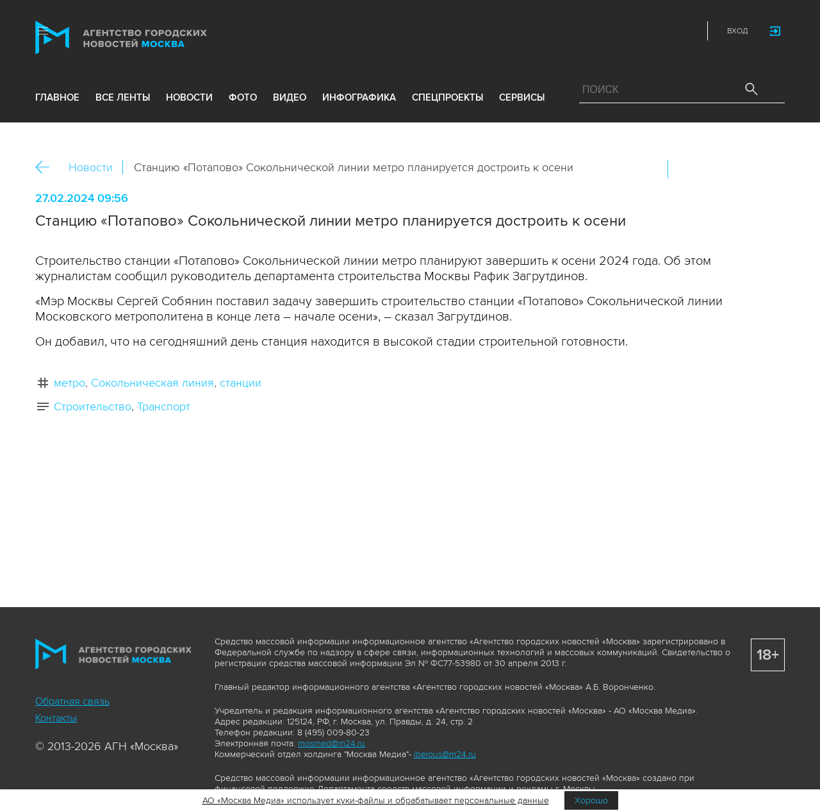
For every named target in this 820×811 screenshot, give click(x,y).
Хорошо (591, 800)
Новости (91, 167)
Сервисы (522, 97)
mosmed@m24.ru (331, 743)
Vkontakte (630, 30)
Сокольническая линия (152, 383)
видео (289, 97)
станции (240, 383)
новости (189, 97)
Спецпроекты (447, 97)
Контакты (56, 718)
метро (69, 383)
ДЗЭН (602, 30)
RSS (686, 30)
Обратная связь (72, 701)
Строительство (92, 406)
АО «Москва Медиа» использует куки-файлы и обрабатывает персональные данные (375, 800)
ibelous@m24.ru (445, 754)
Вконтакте (686, 169)
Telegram (658, 30)
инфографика (359, 97)
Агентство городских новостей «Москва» (145, 37)
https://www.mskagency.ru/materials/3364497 (769, 169)
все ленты (122, 97)
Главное (57, 97)
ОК (714, 169)
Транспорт (163, 406)
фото (243, 97)
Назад (47, 167)
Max (574, 30)
